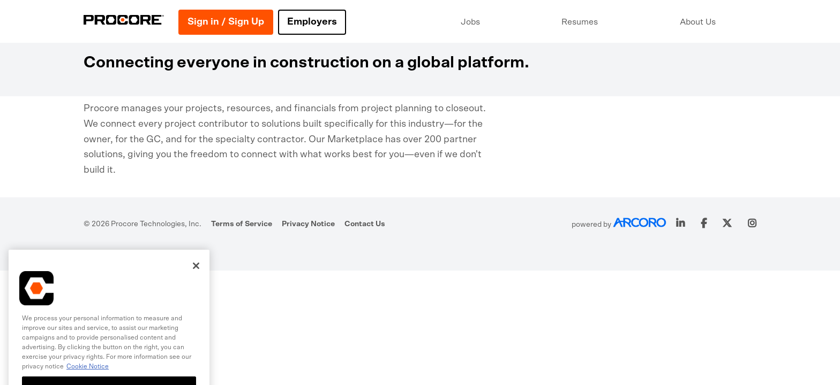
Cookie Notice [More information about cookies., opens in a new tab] (87, 373)
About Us (698, 22)
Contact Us (364, 224)
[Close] (196, 272)
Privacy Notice (308, 224)
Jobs (470, 22)
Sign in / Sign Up (226, 22)
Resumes (579, 22)
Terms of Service (241, 224)
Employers (312, 22)
